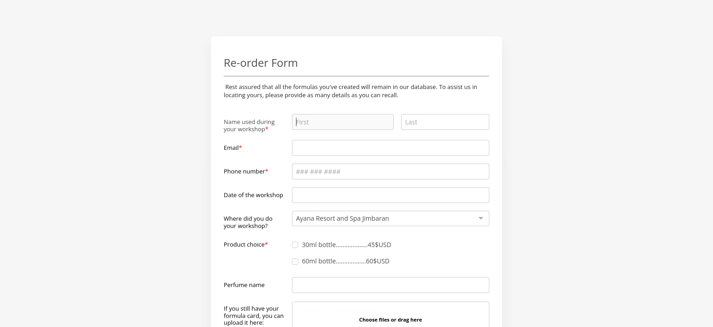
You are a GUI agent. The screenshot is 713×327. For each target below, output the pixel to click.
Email (231, 148)
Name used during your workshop (249, 125)
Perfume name (244, 285)
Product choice (244, 244)
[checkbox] (295, 245)
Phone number (244, 171)
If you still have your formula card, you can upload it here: (254, 315)
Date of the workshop (253, 195)
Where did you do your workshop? (248, 221)
